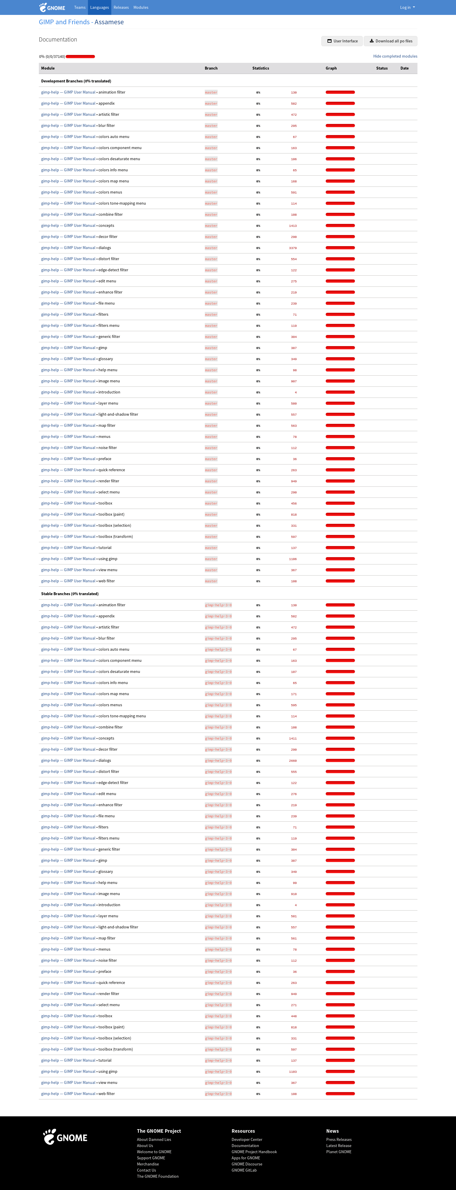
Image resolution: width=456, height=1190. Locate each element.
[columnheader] (121, 68)
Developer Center (247, 1139)
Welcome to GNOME (154, 1151)
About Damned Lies (154, 1139)
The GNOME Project (159, 1131)
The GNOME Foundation (158, 1176)
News (332, 1131)
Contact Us (146, 1170)
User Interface (342, 41)
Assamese (109, 21)
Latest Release (338, 1145)
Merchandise (148, 1164)
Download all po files (391, 41)
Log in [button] (406, 7)
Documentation (245, 1145)
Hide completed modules (395, 56)
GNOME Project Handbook (254, 1151)
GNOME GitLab (244, 1170)
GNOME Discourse (247, 1164)
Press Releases (339, 1139)
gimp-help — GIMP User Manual (68, 92)
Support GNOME (151, 1157)
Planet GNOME (338, 1151)
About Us (145, 1145)
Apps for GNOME (246, 1157)
